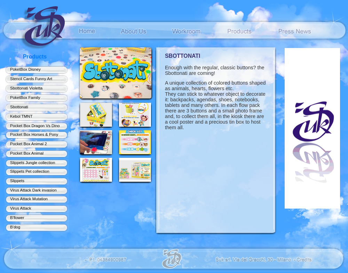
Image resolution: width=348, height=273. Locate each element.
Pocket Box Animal (27, 153)
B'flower (17, 218)
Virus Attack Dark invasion (33, 190)
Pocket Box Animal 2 (28, 144)
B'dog (15, 227)
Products (35, 57)
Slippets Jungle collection (32, 163)
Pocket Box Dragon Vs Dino (35, 126)
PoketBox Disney (25, 69)
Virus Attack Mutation (29, 199)
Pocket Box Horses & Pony (34, 134)
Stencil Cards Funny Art (31, 79)
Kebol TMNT (21, 116)
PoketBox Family (25, 97)
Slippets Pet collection (29, 171)
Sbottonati (19, 107)
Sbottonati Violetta (26, 88)
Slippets (17, 181)
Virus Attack (20, 208)
